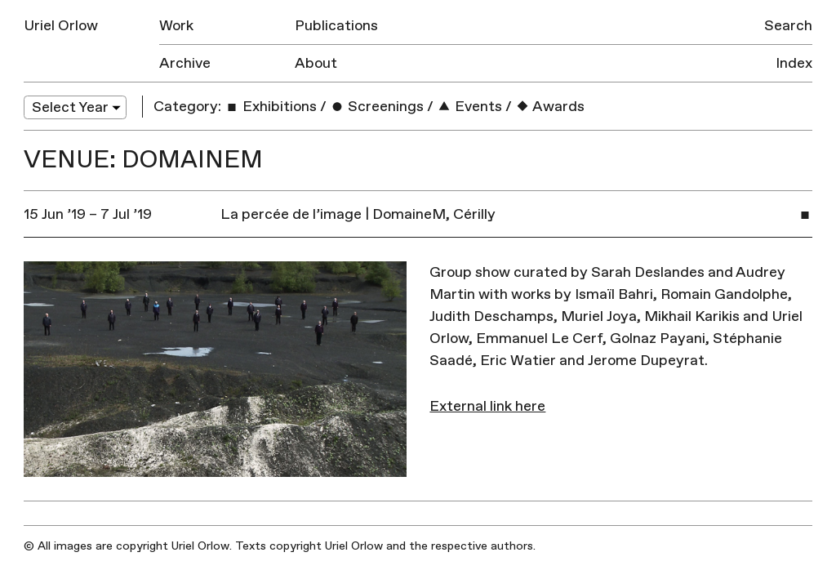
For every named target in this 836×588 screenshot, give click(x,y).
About (316, 63)
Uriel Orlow (61, 25)
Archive (185, 63)
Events (469, 106)
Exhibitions (271, 106)
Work (176, 25)
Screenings (377, 106)
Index (794, 63)
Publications (336, 25)
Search (788, 25)
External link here (487, 406)
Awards (550, 106)
